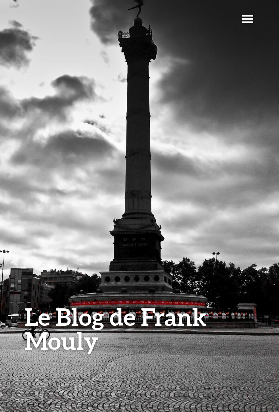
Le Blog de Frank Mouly (116, 328)
